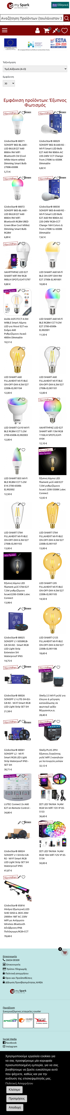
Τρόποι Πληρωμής (17, 968)
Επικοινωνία (13, 964)
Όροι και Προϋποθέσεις (18, 977)
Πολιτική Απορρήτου (19, 1083)
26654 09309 (12, 960)
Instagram (11, 1046)
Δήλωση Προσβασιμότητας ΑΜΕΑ (24, 982)
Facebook (11, 1042)
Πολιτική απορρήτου (16, 973)
